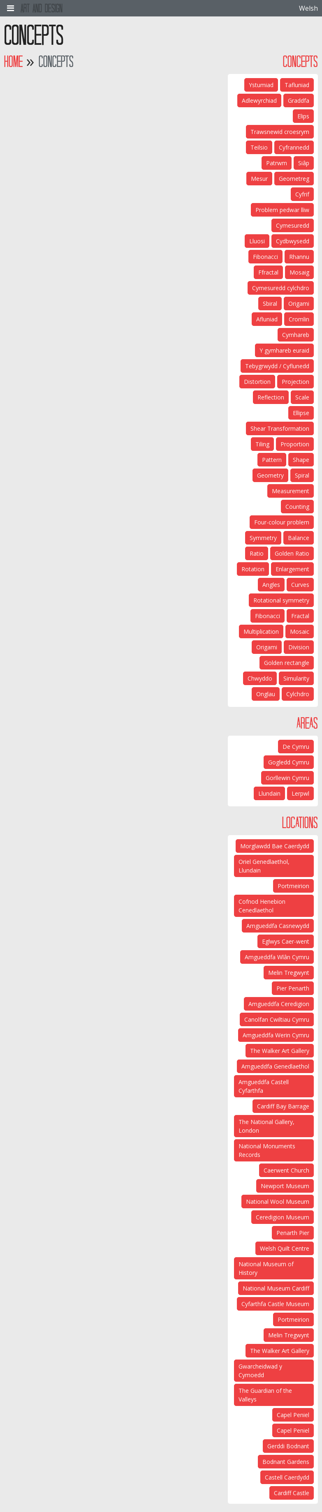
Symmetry (263, 538)
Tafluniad (297, 85)
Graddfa (298, 100)
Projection (295, 382)
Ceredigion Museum (282, 1217)
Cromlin (299, 319)
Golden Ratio (292, 553)
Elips (303, 116)
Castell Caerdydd (287, 1477)
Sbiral (270, 303)
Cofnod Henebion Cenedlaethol (262, 906)
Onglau (265, 694)
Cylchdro (297, 694)
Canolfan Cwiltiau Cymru (276, 1019)
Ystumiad (261, 85)
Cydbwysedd (292, 241)
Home (13, 61)
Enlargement (292, 569)
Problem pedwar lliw (282, 210)
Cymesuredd (292, 225)
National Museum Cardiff (276, 1288)
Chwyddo (260, 678)
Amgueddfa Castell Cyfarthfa (264, 1086)
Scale (302, 397)
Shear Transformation (279, 428)
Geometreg (294, 178)
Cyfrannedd (294, 147)
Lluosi (257, 241)
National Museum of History (266, 1268)
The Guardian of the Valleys (265, 1395)
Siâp (303, 163)
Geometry (270, 475)
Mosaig (299, 272)
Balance (298, 538)
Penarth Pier (292, 1233)
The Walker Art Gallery (279, 1051)
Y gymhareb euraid (284, 350)
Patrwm (276, 163)
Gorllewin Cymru (287, 778)
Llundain (269, 793)
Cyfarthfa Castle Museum (275, 1304)
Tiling (262, 444)
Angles (271, 585)
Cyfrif (302, 194)
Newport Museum (285, 1186)
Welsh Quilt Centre (284, 1248)
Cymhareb (295, 335)
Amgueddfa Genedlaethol (275, 1066)
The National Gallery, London (266, 1126)
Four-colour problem (281, 522)
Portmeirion (293, 886)
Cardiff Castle (291, 1493)
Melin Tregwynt (288, 972)
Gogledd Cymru (288, 762)
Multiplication (261, 631)
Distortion (257, 382)
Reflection (270, 397)
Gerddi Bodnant (288, 1446)
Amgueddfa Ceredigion (278, 1004)
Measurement (290, 491)
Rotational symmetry (281, 600)
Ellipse (301, 413)
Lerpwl (300, 793)
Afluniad (267, 319)
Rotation (252, 569)
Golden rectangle (286, 663)
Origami (298, 303)
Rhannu (299, 257)
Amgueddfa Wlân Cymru (277, 957)
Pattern (272, 460)
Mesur (259, 178)
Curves (300, 585)
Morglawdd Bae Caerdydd (274, 846)
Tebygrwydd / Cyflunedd (277, 366)
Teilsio (259, 147)
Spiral (302, 475)
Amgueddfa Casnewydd (277, 926)
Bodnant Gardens (285, 1462)
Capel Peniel (293, 1415)
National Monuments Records (267, 1150)
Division (298, 647)
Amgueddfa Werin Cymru (276, 1035)
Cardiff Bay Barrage (283, 1106)
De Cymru (296, 746)
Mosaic (299, 631)
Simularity (296, 678)
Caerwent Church (286, 1170)
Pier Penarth (292, 988)
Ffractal (268, 272)
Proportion (294, 444)
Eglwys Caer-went (285, 941)
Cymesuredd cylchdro (280, 288)
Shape (301, 460)
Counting (297, 506)
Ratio (257, 553)
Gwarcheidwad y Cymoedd (260, 1370)
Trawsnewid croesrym (279, 132)
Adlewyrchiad (259, 100)
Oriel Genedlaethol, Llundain (264, 866)
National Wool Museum (277, 1201)
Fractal (300, 616)
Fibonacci (265, 257)
